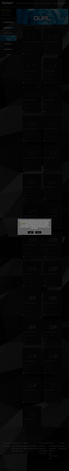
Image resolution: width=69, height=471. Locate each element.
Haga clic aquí (23, 223)
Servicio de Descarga (53, 446)
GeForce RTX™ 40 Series (17, 448)
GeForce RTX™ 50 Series (17, 446)
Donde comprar (62, 448)
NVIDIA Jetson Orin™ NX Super (30, 446)
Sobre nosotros (6, 446)
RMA (50, 458)
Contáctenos (62, 446)
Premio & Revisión (43, 451)
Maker (50, 453)
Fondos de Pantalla (53, 455)
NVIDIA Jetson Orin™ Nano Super (31, 448)
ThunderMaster (52, 448)
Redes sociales (42, 448)
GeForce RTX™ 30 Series (17, 451)
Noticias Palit (42, 446)
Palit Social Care (43, 453)
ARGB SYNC (51, 451)
